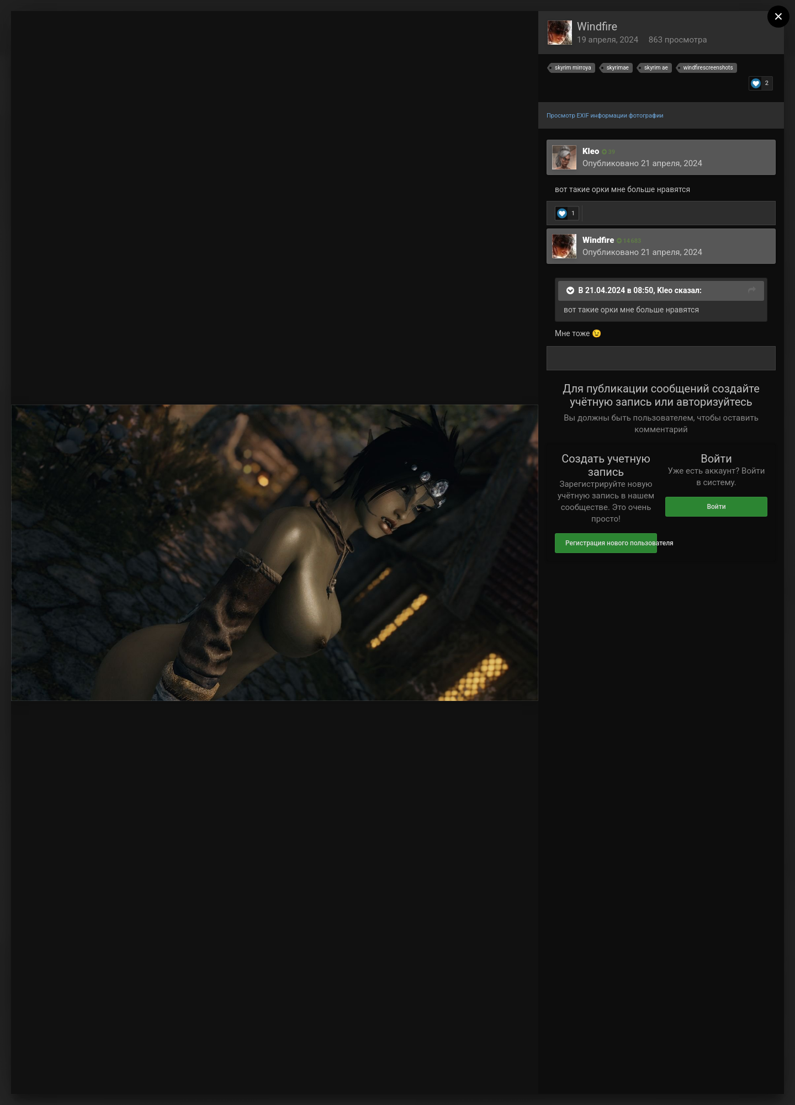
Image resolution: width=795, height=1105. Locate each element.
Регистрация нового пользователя (611, 543)
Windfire (597, 26)
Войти (716, 507)
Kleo (590, 151)
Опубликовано (642, 163)
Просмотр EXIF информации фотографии (605, 115)
